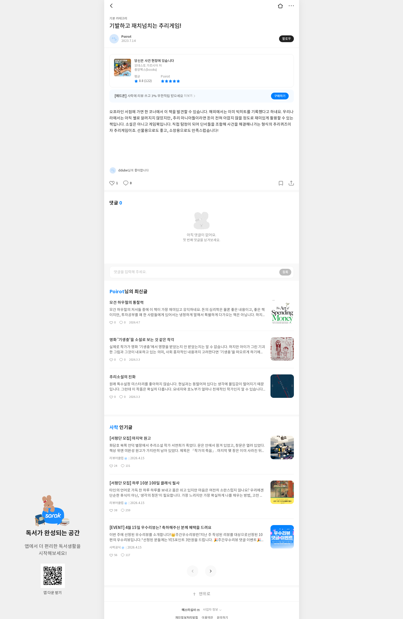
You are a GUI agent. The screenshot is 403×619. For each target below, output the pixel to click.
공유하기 (291, 183)
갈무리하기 (280, 183)
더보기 (291, 5)
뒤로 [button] (112, 5)
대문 (280, 5)
